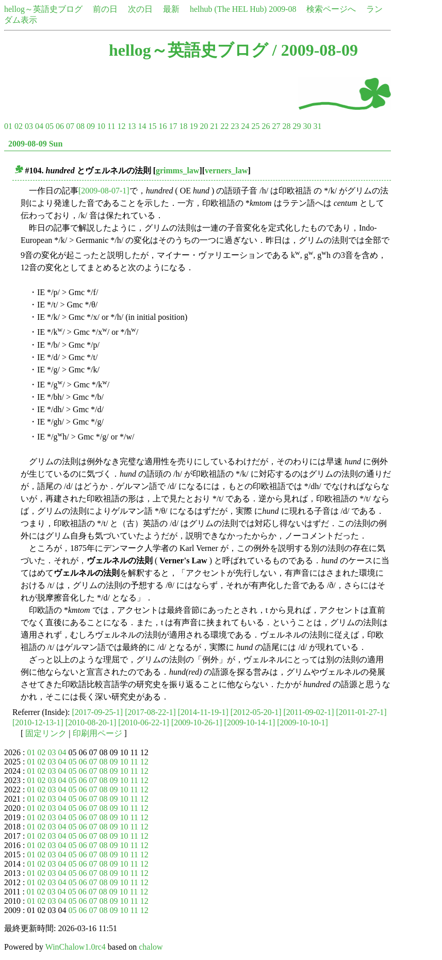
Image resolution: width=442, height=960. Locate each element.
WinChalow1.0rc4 (75, 946)
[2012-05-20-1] (256, 712)
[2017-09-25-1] (97, 712)
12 (121, 126)
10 (101, 126)
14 (142, 126)
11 (111, 126)
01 (8, 126)
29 (296, 126)
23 (235, 126)
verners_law (226, 170)
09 (91, 126)
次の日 (140, 9)
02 (18, 126)
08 (80, 126)
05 (49, 126)
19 (193, 126)
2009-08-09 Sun (35, 143)
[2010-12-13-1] (37, 722)
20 (204, 126)
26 (265, 126)
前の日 (105, 9)
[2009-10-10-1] (302, 722)
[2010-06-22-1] (143, 722)
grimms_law (177, 170)
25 (255, 126)
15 (152, 126)
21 (214, 126)
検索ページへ (331, 9)
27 (276, 126)
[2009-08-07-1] (103, 190)
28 (286, 126)
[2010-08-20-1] (91, 722)
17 (173, 126)
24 (245, 126)
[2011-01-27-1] (361, 712)
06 (60, 126)
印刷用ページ (97, 733)
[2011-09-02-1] (308, 712)
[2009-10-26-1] (196, 722)
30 (307, 126)
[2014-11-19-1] (203, 712)
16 (162, 126)
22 (224, 126)
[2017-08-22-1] (150, 712)
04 (39, 126)
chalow (150, 946)
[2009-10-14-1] (249, 722)
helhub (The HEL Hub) (228, 9)
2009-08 (282, 9)
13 (131, 126)
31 (317, 126)
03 (29, 126)
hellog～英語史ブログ (43, 9)
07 (70, 126)
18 (183, 126)
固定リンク (46, 733)
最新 (171, 9)
